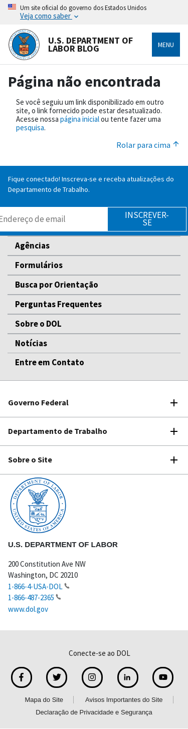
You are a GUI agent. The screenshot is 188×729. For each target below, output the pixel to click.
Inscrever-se (147, 218)
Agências (32, 245)
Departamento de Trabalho (57, 431)
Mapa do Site (44, 699)
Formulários (39, 265)
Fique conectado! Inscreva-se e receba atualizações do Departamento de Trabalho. (91, 184)
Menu (166, 44)
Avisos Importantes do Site (123, 699)
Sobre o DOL (38, 323)
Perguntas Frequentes (58, 304)
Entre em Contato (49, 362)
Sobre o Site (30, 459)
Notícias (31, 343)
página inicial (79, 119)
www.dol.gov (28, 609)
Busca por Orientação (56, 284)
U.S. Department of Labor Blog (70, 45)
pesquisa (30, 127)
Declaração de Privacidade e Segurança (94, 712)
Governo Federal (38, 402)
